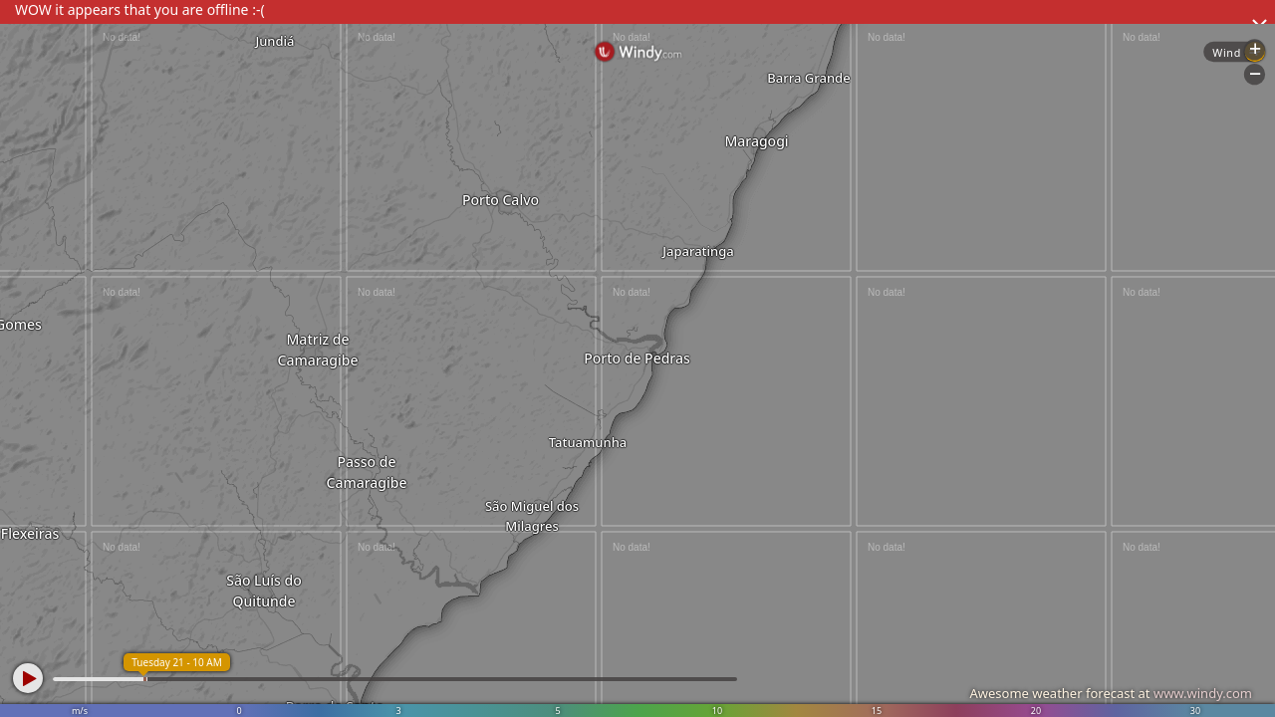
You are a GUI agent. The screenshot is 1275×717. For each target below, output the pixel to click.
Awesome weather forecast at (1110, 693)
